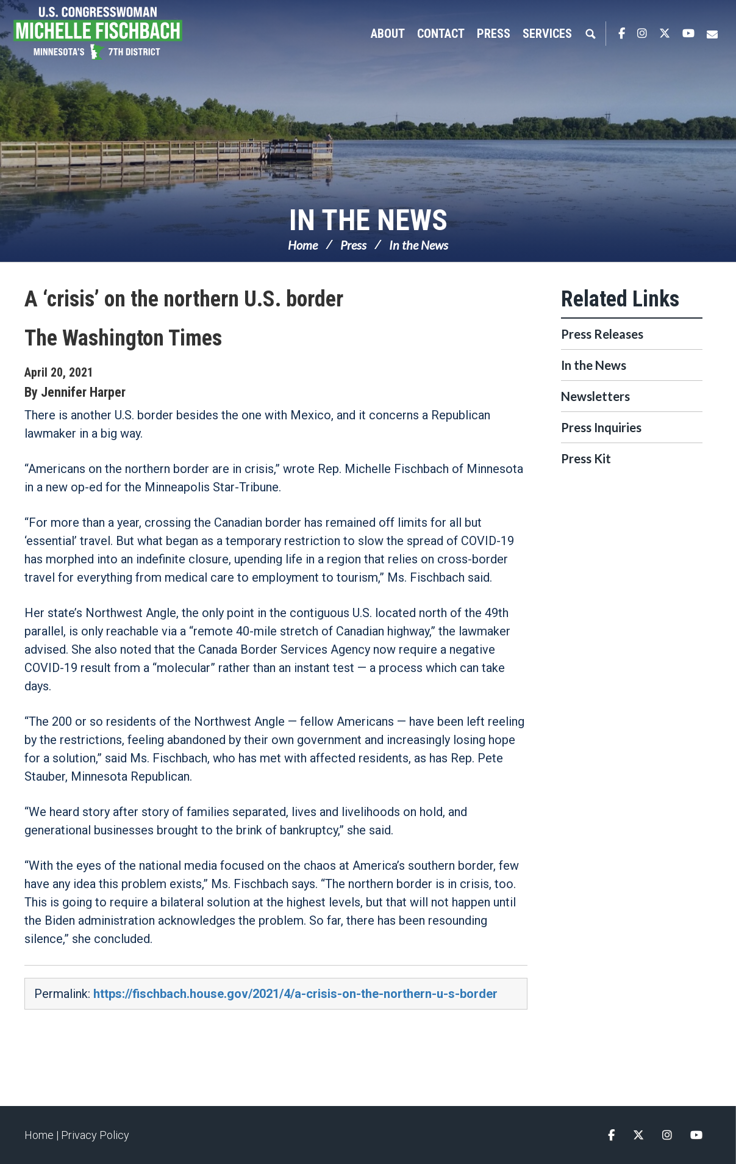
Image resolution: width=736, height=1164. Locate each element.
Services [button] (547, 33)
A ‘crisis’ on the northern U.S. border (183, 299)
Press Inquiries (601, 427)
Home (303, 244)
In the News (368, 220)
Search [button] (590, 33)
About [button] (388, 33)
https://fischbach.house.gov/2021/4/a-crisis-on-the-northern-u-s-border (295, 993)
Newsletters (595, 396)
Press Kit (586, 458)
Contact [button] (441, 33)
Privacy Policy (95, 1135)
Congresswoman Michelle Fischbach (112, 34)
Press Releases (602, 334)
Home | (42, 1135)
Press (353, 244)
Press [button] (493, 33)
